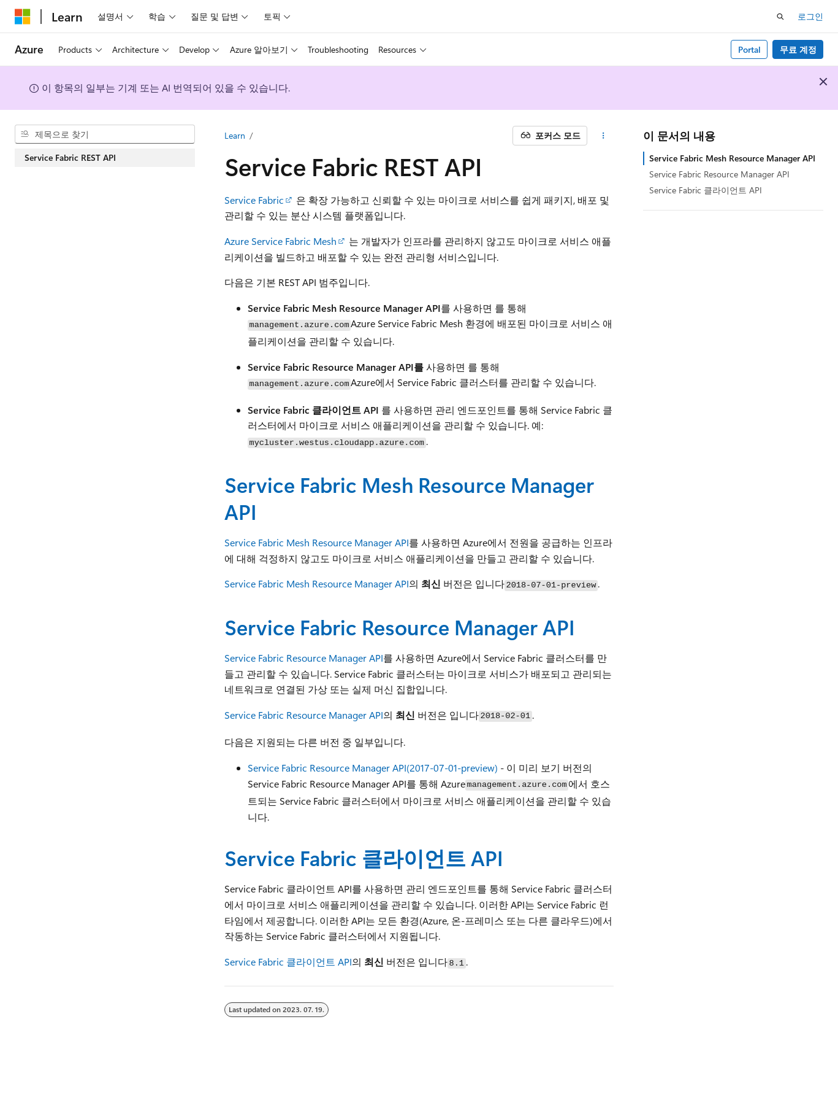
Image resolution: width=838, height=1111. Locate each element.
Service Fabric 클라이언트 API (363, 857)
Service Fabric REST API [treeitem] (70, 157)
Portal (749, 49)
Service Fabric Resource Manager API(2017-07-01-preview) (373, 767)
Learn (234, 135)
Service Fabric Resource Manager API (399, 627)
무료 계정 (798, 49)
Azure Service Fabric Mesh (280, 240)
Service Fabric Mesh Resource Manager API (409, 497)
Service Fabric (254, 199)
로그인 (810, 16)
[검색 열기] (780, 17)
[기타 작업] (603, 135)
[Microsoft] (23, 17)
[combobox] (105, 134)
